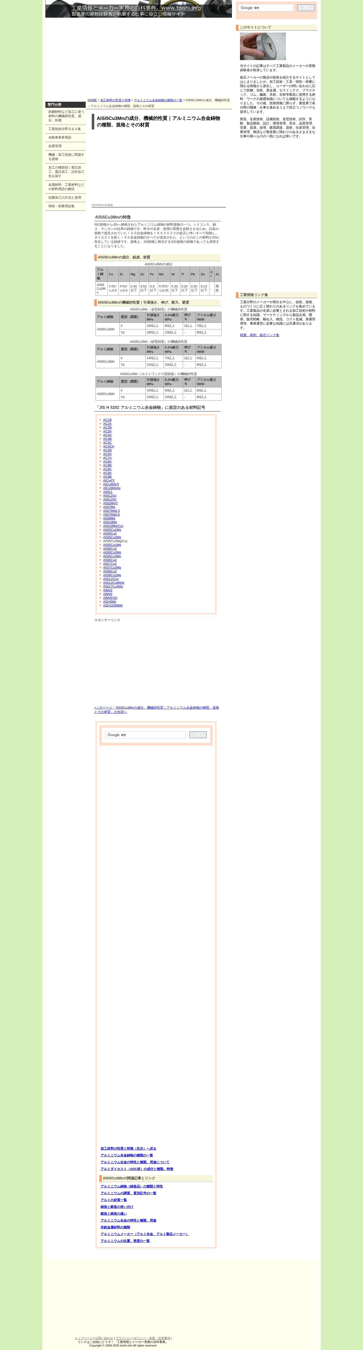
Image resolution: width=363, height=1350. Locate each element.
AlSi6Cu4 (109, 560)
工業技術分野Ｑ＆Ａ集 (64, 129)
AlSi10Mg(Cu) (113, 526)
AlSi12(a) (109, 495)
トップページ (84, 1338)
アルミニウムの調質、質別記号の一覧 (128, 1193)
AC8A (107, 461)
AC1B (107, 420)
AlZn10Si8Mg (113, 605)
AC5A (107, 454)
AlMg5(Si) (110, 598)
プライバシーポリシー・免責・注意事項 (143, 1338)
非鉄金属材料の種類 (115, 1227)
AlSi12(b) (109, 499)
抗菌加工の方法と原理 (64, 197)
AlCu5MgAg (111, 488)
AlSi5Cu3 (109, 533)
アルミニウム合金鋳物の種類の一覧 (158, 100)
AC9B (107, 477)
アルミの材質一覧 (114, 1200)
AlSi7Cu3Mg (112, 567)
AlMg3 (107, 590)
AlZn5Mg (109, 601)
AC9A (107, 473)
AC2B (107, 427)
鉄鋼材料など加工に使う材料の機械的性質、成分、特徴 (66, 116)
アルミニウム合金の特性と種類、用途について (135, 1162)
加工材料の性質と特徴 (115, 100)
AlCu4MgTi (111, 484)
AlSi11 (107, 492)
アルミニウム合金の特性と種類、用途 (128, 1220)
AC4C (107, 442)
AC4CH (108, 446)
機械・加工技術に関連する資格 (66, 157)
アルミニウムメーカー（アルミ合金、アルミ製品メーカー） (145, 1234)
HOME (92, 100)
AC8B (107, 465)
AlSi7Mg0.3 (111, 511)
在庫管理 (55, 146)
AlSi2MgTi (110, 503)
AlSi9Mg (109, 518)
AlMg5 (107, 594)
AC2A (107, 424)
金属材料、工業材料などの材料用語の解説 (66, 187)
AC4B (107, 439)
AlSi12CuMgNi (113, 583)
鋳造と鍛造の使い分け (117, 1207)
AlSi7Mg (109, 507)
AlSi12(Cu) (111, 579)
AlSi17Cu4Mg (113, 586)
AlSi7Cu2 (109, 564)
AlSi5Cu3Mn (112, 556)
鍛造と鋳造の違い (114, 1213)
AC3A (107, 431)
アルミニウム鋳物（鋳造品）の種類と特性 (132, 1186)
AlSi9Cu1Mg (112, 575)
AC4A (107, 435)
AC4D (107, 450)
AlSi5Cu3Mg (112, 537)
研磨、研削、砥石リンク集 (259, 335)
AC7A (107, 458)
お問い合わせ (104, 1338)
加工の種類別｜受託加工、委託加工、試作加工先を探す (66, 172)
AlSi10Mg (110, 522)
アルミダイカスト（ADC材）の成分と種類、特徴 (137, 1169)
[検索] (145, 735)
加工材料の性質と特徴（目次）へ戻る (128, 1148)
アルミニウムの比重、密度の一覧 (125, 1241)
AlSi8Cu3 (109, 571)
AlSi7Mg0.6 (111, 514)
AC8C (107, 469)
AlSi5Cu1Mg (112, 530)
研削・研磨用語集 (61, 206)
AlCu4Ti (108, 480)
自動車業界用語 (59, 137)
